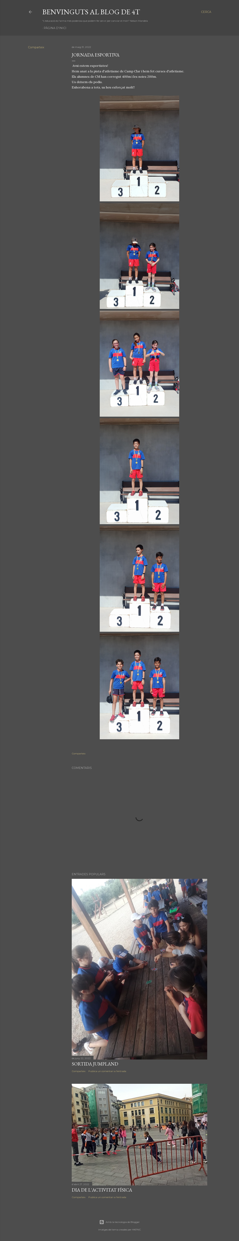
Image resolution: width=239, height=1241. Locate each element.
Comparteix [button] (36, 47)
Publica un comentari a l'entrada (107, 1071)
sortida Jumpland (95, 1064)
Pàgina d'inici (55, 28)
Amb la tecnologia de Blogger (119, 1222)
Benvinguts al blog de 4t (91, 11)
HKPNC (136, 1229)
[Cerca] (206, 12)
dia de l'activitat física (102, 1190)
